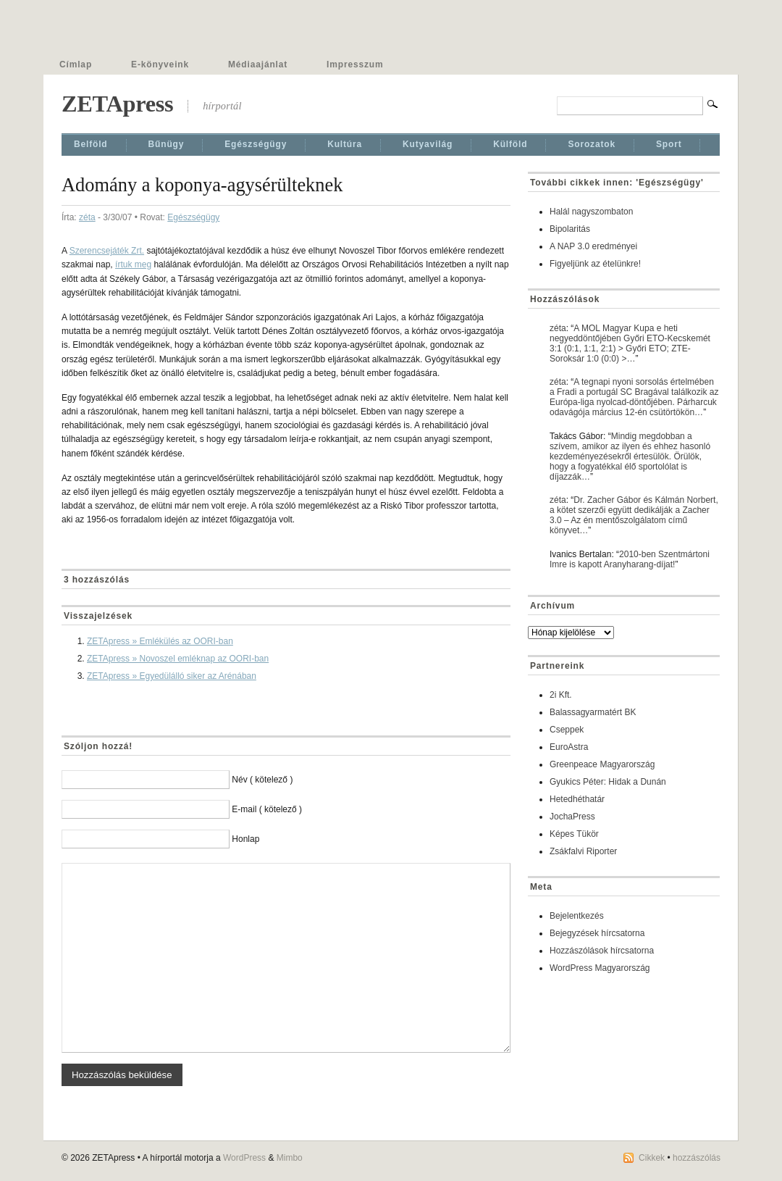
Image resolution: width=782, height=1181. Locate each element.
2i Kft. (561, 695)
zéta (87, 217)
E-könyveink (160, 64)
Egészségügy (255, 144)
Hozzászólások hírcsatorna (602, 951)
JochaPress (572, 816)
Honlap (245, 839)
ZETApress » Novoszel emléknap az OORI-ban (178, 659)
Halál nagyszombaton (591, 211)
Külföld (510, 144)
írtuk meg (133, 264)
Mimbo (290, 1158)
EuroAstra (569, 747)
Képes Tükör (574, 834)
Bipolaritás (570, 229)
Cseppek (567, 730)
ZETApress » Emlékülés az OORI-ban (160, 641)
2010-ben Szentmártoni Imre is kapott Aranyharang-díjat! (630, 559)
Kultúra (344, 144)
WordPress (244, 1158)
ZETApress (117, 104)
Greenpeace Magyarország (602, 764)
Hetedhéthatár (577, 799)
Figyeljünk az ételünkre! (595, 264)
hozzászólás (696, 1158)
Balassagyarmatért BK (593, 712)
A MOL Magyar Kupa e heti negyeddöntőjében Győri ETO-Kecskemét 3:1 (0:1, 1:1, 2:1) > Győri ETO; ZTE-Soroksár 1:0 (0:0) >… (630, 343)
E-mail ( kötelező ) (267, 809)
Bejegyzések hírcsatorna (597, 933)
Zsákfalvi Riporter (583, 851)
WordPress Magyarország (600, 968)
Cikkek (652, 1158)
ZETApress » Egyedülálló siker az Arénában (171, 676)
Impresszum (355, 64)
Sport (669, 144)
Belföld (91, 144)
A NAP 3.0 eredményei (593, 246)
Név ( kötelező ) (262, 780)
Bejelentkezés (577, 916)
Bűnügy (166, 144)
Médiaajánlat (257, 64)
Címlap (75, 64)
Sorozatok (591, 144)
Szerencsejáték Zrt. (107, 251)
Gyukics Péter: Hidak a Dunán (608, 782)
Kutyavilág (428, 144)
